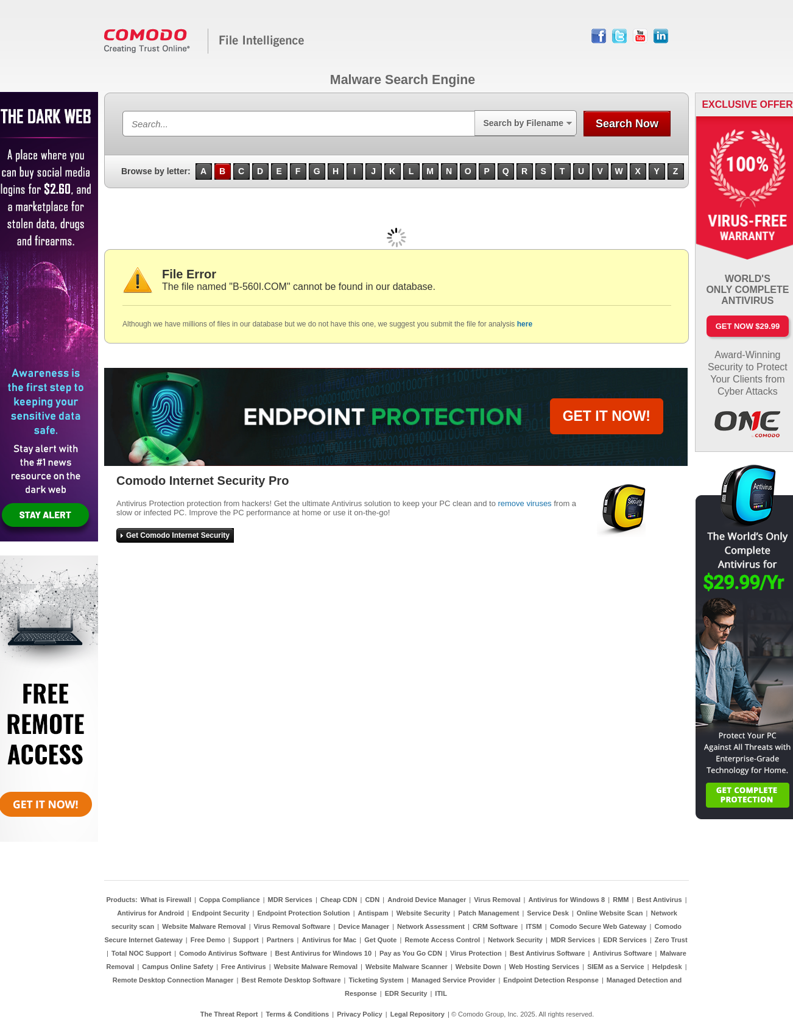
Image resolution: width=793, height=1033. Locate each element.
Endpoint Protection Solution (303, 913)
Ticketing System (376, 980)
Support (246, 939)
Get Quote (380, 939)
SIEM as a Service (615, 966)
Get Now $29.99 (748, 326)
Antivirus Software (622, 953)
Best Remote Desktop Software (290, 980)
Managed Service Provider (454, 980)
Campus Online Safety (177, 966)
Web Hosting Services (544, 966)
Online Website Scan (610, 913)
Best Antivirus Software (547, 953)
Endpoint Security (220, 913)
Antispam (373, 913)
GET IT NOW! (606, 416)
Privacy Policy (359, 1014)
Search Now (627, 124)
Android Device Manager (426, 899)
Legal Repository (417, 1014)
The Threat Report (229, 1014)
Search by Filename (523, 123)
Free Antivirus (243, 966)
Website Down (478, 966)
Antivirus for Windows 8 (566, 899)
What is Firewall (166, 899)
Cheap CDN (339, 899)
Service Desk (548, 913)
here (524, 324)
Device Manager (363, 926)
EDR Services (625, 939)
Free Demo (208, 939)
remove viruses (524, 503)
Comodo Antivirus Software (223, 953)
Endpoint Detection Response (550, 980)
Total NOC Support (141, 953)
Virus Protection (476, 953)
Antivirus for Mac (328, 939)
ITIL (441, 993)
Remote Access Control (442, 939)
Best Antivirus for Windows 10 (323, 953)
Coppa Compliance (229, 899)
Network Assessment (431, 926)
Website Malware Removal (203, 926)
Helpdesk (667, 966)
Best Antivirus (659, 899)
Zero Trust (671, 939)
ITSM (533, 926)
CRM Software (495, 926)
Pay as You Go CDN (410, 953)
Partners (280, 939)
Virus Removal (497, 899)
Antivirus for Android (150, 913)
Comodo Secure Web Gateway (598, 926)
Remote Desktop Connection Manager (173, 980)
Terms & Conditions (297, 1014)
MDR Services (290, 899)
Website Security (423, 913)
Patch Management (488, 913)
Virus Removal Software (292, 926)
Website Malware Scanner (406, 966)
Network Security (515, 939)
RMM (621, 899)
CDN (372, 899)
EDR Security (406, 993)
